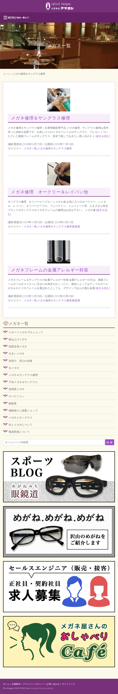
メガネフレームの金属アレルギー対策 (49, 270)
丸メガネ (14, 367)
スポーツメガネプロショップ (26, 332)
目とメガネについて (20, 424)
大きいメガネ (16, 353)
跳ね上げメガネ (18, 339)
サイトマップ (68, 684)
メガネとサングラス (20, 417)
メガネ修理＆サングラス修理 (40, 118)
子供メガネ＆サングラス (23, 382)
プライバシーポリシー (34, 684)
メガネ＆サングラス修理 (23, 374)
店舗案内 (16, 684)
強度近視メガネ (18, 346)
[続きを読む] (103, 136)
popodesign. (48, 688)
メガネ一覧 (30, 148)
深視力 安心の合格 (20, 360)
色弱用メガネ (16, 389)
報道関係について (19, 431)
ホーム (7, 73)
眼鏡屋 (76, 226)
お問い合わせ (53, 684)
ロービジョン (16, 396)
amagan (9, 688)
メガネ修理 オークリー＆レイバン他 (49, 191)
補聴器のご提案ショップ (23, 410)
